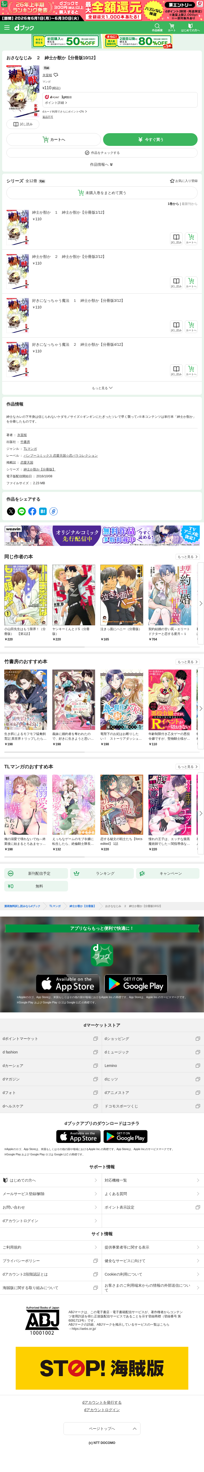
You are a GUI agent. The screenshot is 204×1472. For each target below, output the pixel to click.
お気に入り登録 (186, 181)
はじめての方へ (19, 1180)
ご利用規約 (12, 1247)
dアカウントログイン (20, 1221)
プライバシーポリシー (21, 1261)
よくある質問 (116, 1194)
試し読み (26, 124)
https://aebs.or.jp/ (84, 1329)
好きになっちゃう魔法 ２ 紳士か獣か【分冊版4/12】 (78, 344)
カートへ (57, 139)
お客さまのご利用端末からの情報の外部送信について (147, 1287)
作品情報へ (99, 164)
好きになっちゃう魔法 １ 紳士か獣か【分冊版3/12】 (78, 300)
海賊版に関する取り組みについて (30, 1288)
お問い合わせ (14, 1207)
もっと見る (186, 557)
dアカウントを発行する (102, 1402)
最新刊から (190, 203)
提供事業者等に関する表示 (127, 1247)
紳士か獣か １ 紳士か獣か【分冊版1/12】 (69, 212)
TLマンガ (30, 449)
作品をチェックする (105, 153)
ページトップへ (102, 1428)
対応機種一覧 (116, 1180)
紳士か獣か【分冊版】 (40, 469)
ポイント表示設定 (119, 1207)
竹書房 (25, 442)
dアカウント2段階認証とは (25, 1274)
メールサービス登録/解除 (24, 1194)
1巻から (173, 203)
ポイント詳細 (54, 103)
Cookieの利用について (123, 1274)
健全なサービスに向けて (125, 1261)
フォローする (55, 75)
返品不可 (47, 116)
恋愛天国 (26, 462)
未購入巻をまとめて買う (106, 193)
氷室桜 (47, 75)
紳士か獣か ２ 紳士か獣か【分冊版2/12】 (69, 256)
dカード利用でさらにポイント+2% (63, 111)
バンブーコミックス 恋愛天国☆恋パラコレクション (61, 455)
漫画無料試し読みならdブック (22, 906)
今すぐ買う (154, 139)
